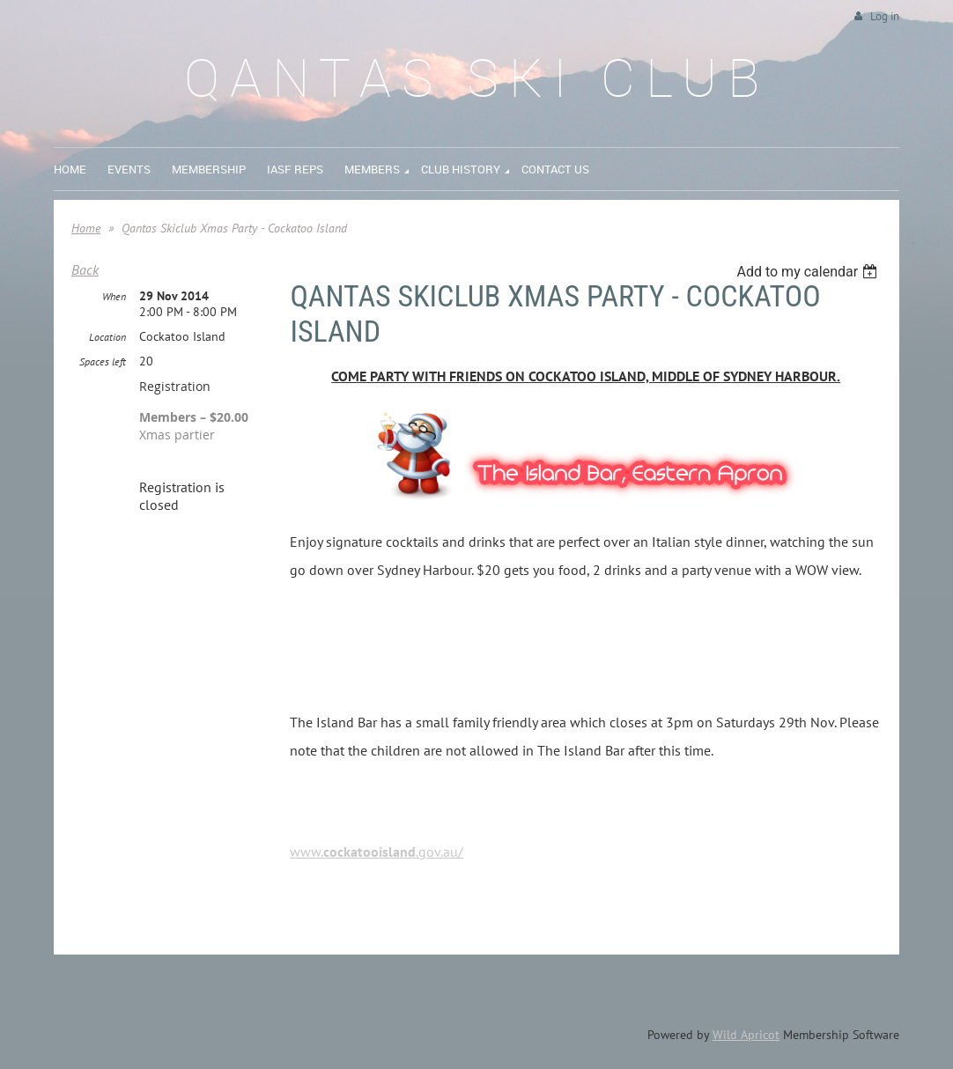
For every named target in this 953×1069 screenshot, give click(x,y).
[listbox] (809, 272)
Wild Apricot (746, 1035)
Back (85, 269)
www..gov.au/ (376, 851)
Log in (884, 16)
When (114, 296)
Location (107, 336)
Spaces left (102, 361)
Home (85, 228)
